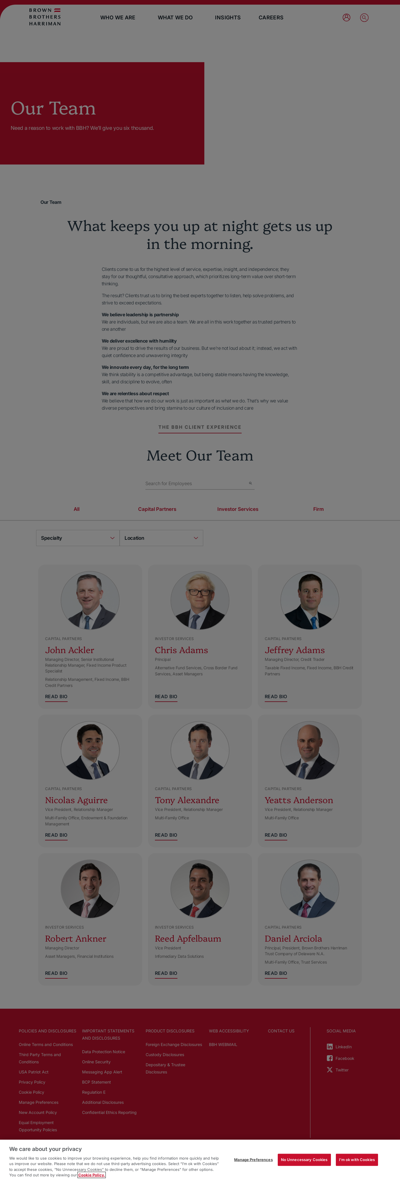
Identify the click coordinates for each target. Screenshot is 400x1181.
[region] (200, 1160)
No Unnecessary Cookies (304, 1159)
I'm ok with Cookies (357, 1159)
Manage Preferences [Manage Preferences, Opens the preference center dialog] (253, 1159)
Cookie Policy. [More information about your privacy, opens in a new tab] (91, 1175)
